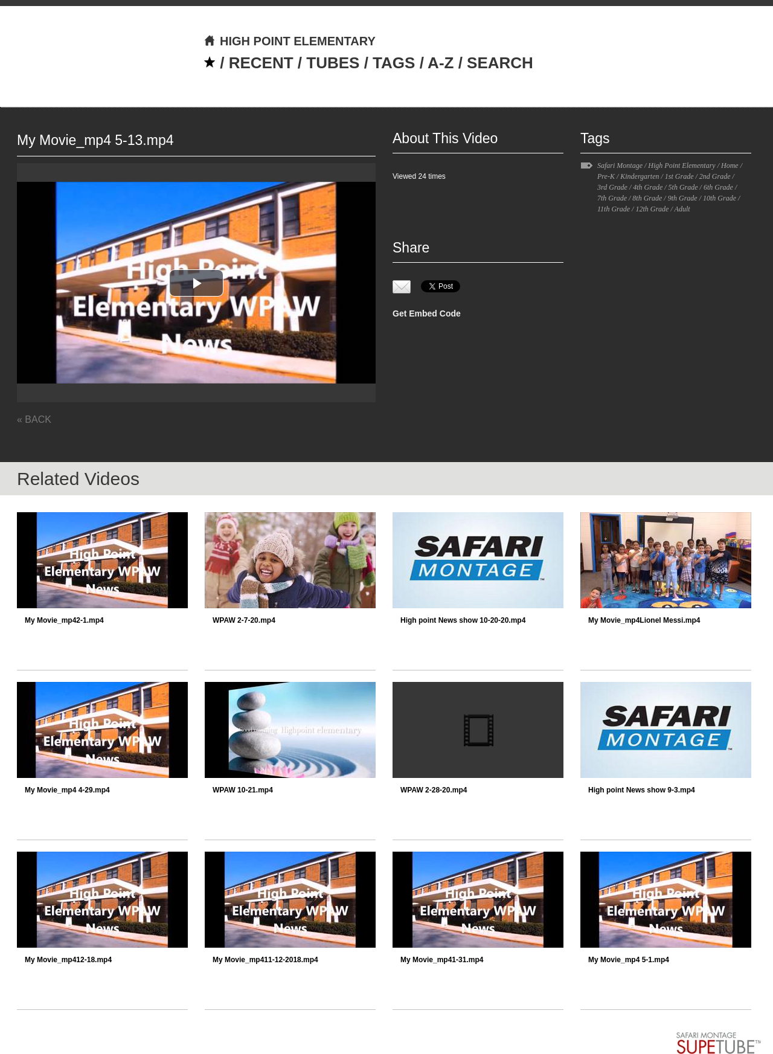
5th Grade (683, 187)
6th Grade (718, 187)
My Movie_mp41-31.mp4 (441, 960)
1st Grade (679, 176)
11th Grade (613, 209)
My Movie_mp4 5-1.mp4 (628, 960)
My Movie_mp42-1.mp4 (64, 620)
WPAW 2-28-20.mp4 (433, 790)
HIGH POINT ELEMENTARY (290, 41)
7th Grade (612, 198)
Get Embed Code (427, 313)
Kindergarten (639, 176)
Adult (682, 209)
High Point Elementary (681, 165)
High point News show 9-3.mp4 (641, 790)
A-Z (441, 63)
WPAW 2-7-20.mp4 (244, 620)
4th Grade (647, 187)
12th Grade (652, 209)
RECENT (261, 63)
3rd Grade (612, 187)
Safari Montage (620, 165)
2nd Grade (715, 176)
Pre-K (606, 176)
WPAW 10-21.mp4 (243, 790)
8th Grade (647, 198)
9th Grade (683, 198)
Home (730, 165)
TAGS (394, 63)
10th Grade (719, 198)
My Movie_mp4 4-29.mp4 (67, 790)
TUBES (332, 63)
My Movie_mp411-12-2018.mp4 (265, 960)
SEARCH (500, 63)
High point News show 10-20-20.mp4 (462, 620)
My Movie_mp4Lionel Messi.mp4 (644, 620)
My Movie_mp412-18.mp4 (68, 960)
